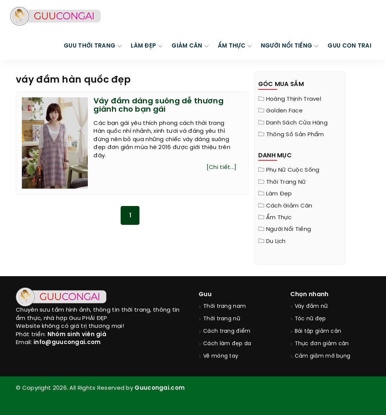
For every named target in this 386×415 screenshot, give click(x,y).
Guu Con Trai (349, 46)
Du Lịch (276, 241)
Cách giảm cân (289, 206)
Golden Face (284, 111)
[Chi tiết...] (222, 167)
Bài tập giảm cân (318, 331)
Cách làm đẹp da (227, 344)
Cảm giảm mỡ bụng (323, 356)
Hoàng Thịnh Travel (293, 99)
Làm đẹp (279, 194)
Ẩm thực (279, 218)
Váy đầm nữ (311, 306)
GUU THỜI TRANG (89, 46)
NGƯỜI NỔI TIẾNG (286, 46)
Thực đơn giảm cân (322, 344)
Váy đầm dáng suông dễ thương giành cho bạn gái (158, 105)
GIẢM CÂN (187, 46)
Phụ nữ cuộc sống (293, 170)
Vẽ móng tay (220, 356)
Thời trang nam (224, 306)
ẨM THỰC (231, 46)
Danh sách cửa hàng (297, 123)
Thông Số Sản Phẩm (295, 135)
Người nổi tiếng (288, 229)
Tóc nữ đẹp (310, 319)
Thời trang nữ (286, 182)
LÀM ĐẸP (143, 46)
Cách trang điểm (227, 331)
